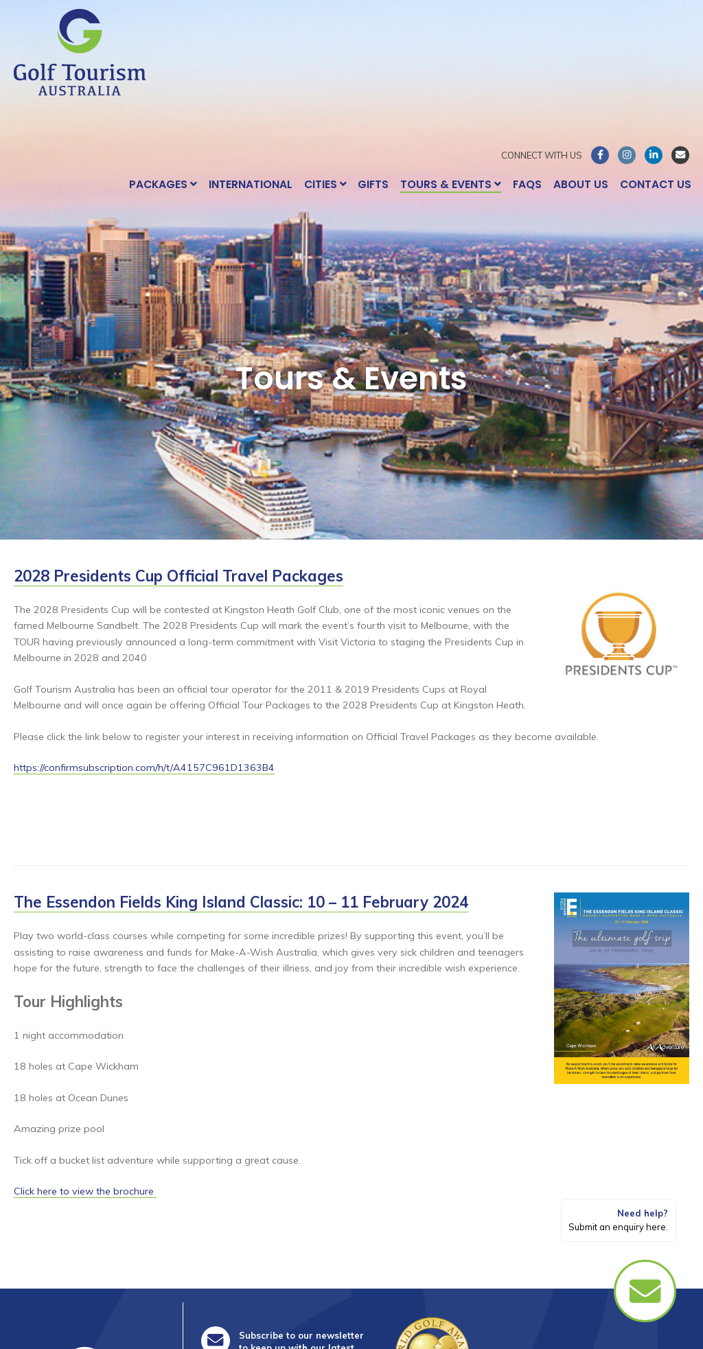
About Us (580, 184)
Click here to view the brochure (85, 1191)
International (250, 184)
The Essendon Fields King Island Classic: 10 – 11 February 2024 (241, 902)
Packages (163, 184)
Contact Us (655, 184)
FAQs (527, 184)
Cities (325, 184)
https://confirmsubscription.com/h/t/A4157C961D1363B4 (144, 767)
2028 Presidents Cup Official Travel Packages (178, 576)
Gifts (373, 184)
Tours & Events (450, 184)
